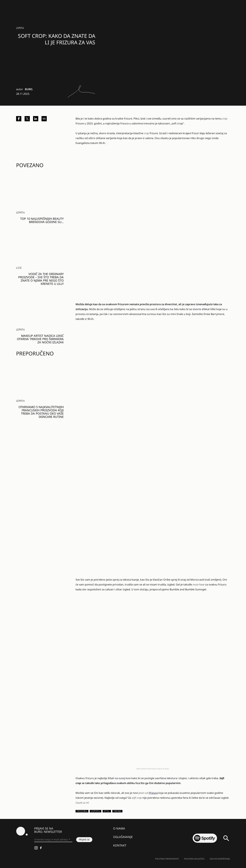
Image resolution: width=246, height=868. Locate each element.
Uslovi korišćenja (220, 858)
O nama (119, 828)
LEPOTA (20, 28)
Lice (19, 267)
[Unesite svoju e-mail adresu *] (53, 839)
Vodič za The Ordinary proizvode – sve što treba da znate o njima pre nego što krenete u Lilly (41, 279)
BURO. (29, 89)
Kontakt (119, 845)
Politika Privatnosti (167, 858)
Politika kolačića (194, 858)
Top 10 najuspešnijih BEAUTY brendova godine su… (42, 220)
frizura (153, 793)
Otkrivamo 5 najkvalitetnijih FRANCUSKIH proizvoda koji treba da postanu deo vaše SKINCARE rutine (41, 412)
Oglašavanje (123, 837)
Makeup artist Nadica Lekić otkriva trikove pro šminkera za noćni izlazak (40, 339)
